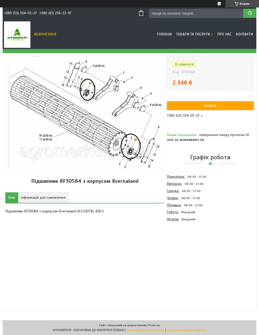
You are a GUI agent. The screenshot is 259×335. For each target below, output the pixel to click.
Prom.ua (154, 325)
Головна (164, 34)
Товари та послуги (193, 34)
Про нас (224, 34)
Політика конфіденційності (186, 330)
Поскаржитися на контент (145, 330)
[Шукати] (249, 13)
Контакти (244, 34)
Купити (210, 106)
